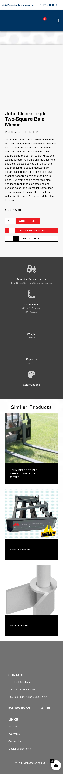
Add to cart (28, 221)
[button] (58, 21)
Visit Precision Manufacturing (18, 5)
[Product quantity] (10, 221)
